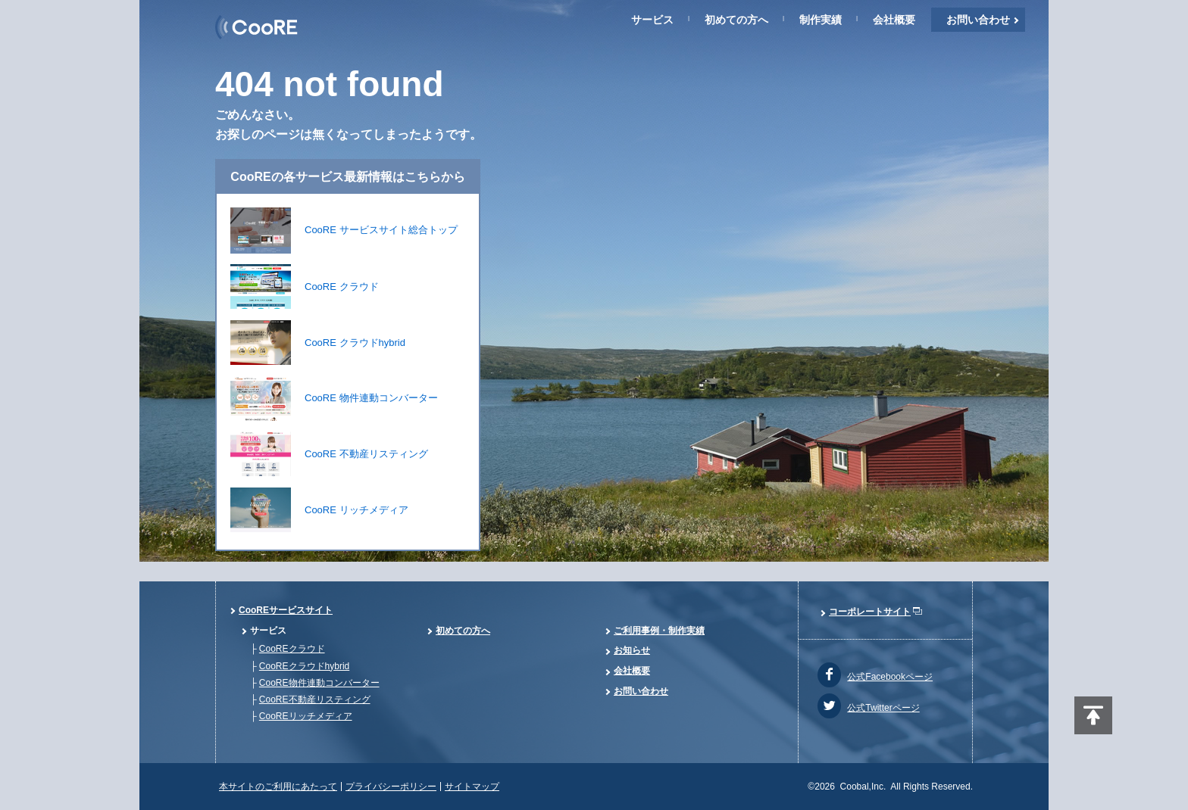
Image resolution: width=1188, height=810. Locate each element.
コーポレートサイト (870, 611)
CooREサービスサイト (286, 610)
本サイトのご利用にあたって (278, 786)
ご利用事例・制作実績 (659, 630)
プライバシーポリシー (390, 786)
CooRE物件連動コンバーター (319, 683)
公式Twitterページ (883, 708)
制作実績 (820, 20)
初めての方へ (736, 20)
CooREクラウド (292, 648)
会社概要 (894, 20)
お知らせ (632, 650)
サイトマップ (472, 786)
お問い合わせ (978, 20)
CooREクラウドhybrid (304, 666)
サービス (652, 20)
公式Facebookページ (890, 676)
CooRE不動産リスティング (314, 699)
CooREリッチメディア (305, 716)
